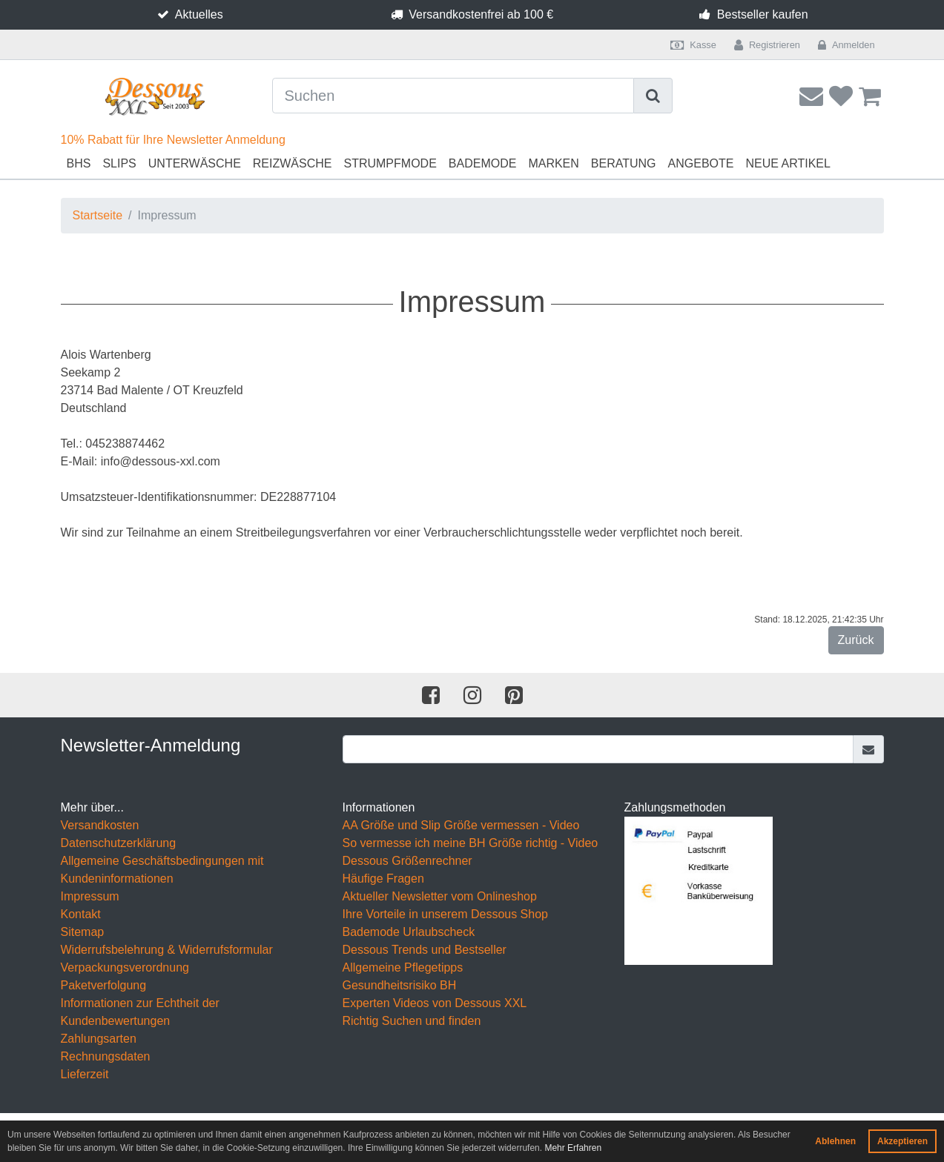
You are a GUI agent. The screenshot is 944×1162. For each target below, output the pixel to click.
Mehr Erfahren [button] (572, 1148)
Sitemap (83, 932)
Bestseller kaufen (762, 14)
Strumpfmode (389, 163)
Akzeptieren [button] (902, 1141)
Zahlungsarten (98, 1038)
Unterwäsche (194, 163)
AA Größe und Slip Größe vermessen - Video (461, 825)
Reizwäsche (292, 163)
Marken (553, 163)
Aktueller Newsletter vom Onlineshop (440, 896)
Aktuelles (199, 14)
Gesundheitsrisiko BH (400, 985)
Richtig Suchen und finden (412, 1021)
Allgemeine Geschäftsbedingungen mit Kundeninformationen (162, 869)
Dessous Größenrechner (407, 860)
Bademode (483, 163)
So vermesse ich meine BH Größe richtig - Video (470, 843)
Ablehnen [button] (835, 1141)
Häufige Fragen (383, 878)
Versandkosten (100, 825)
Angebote (701, 163)
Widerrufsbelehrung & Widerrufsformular (167, 949)
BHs (79, 163)
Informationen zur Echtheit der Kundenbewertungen (140, 1012)
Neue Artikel (787, 163)
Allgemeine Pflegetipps (403, 967)
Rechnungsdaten (106, 1056)
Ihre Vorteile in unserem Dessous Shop (445, 914)
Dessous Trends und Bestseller (424, 949)
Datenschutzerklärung (118, 843)
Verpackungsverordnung (125, 967)
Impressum (90, 896)
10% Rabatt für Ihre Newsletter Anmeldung (173, 139)
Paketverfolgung (104, 985)
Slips (119, 163)
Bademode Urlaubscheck (409, 932)
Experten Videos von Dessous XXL (435, 1003)
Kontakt (81, 914)
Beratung (623, 163)
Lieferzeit (85, 1074)
